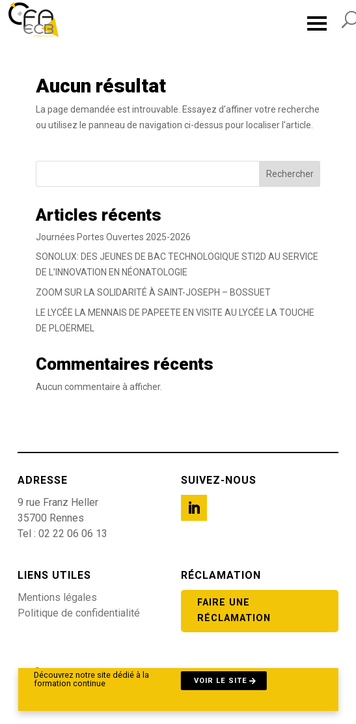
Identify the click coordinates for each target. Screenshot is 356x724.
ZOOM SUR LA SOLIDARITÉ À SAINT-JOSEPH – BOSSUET (153, 292)
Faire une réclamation (234, 610)
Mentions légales (57, 597)
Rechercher (290, 174)
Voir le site (220, 680)
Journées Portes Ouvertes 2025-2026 (113, 237)
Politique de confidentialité (79, 613)
